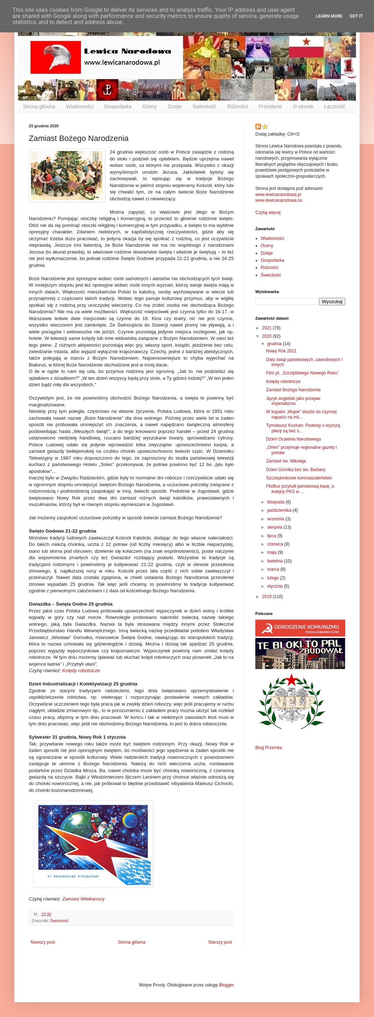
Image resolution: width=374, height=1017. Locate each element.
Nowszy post (43, 942)
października (280, 510)
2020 (267, 336)
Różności (237, 106)
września (276, 518)
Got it (356, 16)
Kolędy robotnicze (81, 670)
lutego (273, 577)
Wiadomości (80, 106)
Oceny (149, 106)
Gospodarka (118, 106)
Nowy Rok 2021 (281, 351)
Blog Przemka (268, 747)
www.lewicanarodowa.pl (278, 194)
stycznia (275, 586)
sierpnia (275, 527)
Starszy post (220, 942)
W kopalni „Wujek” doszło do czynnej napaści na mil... (301, 414)
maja (272, 552)
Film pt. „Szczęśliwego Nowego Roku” (302, 372)
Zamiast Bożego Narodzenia (293, 389)
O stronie (303, 106)
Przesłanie (270, 106)
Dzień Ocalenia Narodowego (293, 439)
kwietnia (275, 561)
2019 (267, 596)
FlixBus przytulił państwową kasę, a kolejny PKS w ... (300, 489)
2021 (267, 327)
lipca (272, 535)
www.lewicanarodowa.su (278, 200)
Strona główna (39, 106)
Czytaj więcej (267, 212)
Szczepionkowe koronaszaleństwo (299, 477)
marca (273, 569)
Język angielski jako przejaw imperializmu (293, 401)
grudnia (275, 343)
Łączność (334, 106)
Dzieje (175, 106)
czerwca (275, 544)
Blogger (226, 985)
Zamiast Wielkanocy (83, 899)
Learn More (329, 16)
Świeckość (204, 106)
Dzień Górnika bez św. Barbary (295, 469)
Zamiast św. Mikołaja (286, 461)
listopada (276, 502)
